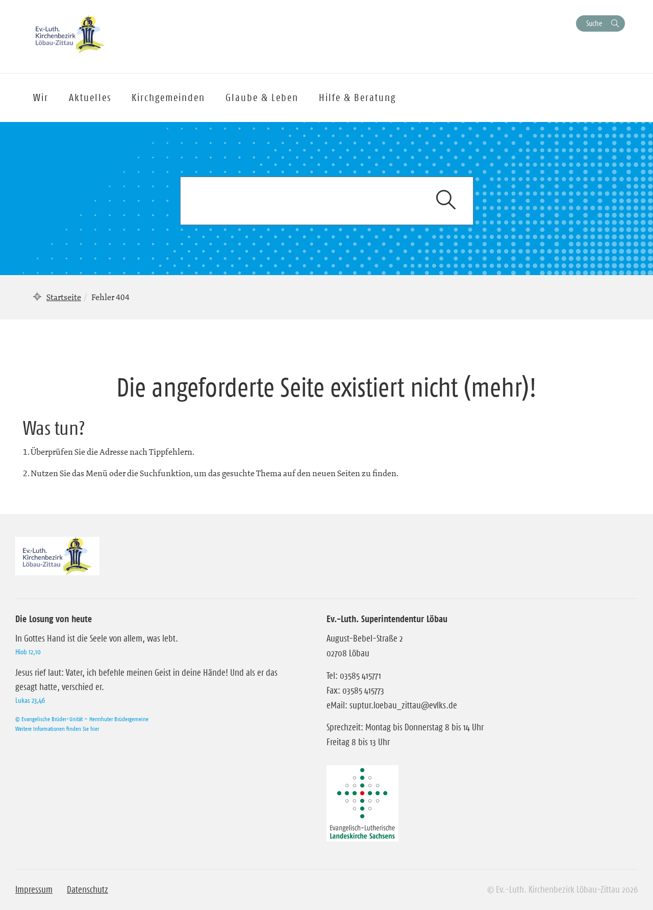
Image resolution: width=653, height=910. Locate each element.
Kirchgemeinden (168, 97)
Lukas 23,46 (30, 700)
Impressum (34, 889)
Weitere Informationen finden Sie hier (57, 728)
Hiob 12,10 (28, 651)
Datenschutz (87, 889)
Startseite (63, 297)
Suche (594, 23)
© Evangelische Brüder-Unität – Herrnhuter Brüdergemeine (81, 719)
